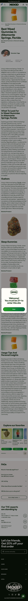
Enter (14, 309)
